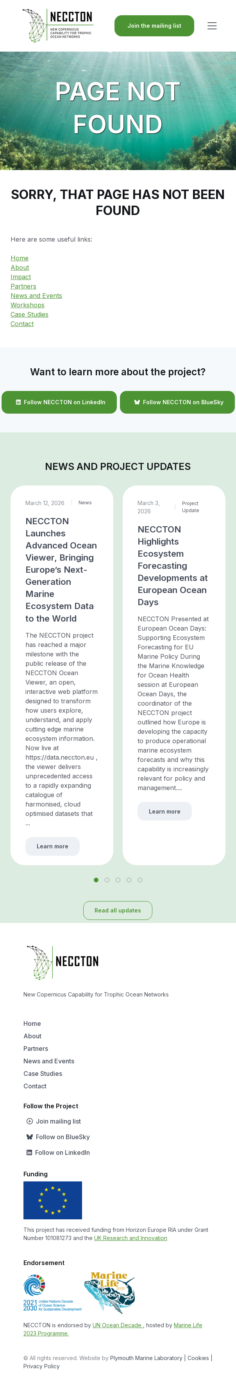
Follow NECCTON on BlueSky (177, 402)
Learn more (52, 846)
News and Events (36, 295)
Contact (22, 324)
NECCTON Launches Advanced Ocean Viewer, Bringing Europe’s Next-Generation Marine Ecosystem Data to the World (61, 570)
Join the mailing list (154, 25)
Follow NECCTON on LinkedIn (59, 402)
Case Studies (29, 314)
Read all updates (118, 910)
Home (20, 258)
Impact (21, 277)
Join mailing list (52, 1121)
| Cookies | (198, 1358)
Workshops (28, 305)
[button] (96, 880)
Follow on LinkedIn (56, 1152)
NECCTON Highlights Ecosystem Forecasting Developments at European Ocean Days (173, 566)
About (20, 267)
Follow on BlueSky (56, 1137)
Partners (23, 286)
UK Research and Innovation (130, 1238)
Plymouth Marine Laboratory (146, 1358)
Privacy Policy (41, 1366)
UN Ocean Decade (118, 1325)
